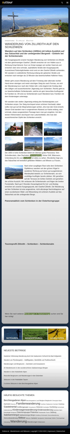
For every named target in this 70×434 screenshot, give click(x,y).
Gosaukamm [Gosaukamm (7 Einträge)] (32, 407)
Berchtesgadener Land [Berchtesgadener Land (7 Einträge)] (33, 400)
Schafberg (27, 158)
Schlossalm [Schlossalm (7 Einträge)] (44, 415)
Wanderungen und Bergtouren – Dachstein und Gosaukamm (24, 364)
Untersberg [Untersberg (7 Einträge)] (7, 422)
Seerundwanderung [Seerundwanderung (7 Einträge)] (53, 415)
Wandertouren (9, 40)
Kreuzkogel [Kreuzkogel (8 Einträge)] (7, 412)
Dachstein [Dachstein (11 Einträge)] (7, 404)
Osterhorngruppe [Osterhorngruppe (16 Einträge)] (23, 412)
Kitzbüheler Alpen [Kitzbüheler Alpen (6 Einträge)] (57, 410)
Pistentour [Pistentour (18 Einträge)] (34, 412)
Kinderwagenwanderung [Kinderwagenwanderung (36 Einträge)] (25, 409)
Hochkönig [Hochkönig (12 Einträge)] (53, 407)
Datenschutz (61, 431)
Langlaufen (57, 334)
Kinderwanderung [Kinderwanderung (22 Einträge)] (45, 410)
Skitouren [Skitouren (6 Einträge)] (28, 418)
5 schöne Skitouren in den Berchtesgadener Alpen (21, 383)
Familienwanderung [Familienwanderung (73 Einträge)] (28, 403)
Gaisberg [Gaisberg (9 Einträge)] (61, 404)
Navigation (67, 2)
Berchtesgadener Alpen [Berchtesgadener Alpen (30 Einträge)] (15, 400)
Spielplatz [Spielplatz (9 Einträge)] (34, 418)
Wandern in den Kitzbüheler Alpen (15, 372)
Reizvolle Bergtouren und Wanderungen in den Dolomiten (23, 376)
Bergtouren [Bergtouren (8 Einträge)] (48, 400)
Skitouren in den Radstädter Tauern (16, 379)
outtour (30, 40)
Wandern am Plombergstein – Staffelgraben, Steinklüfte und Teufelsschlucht (29, 360)
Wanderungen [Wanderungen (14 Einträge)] (32, 422)
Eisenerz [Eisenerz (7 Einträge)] (13, 404)
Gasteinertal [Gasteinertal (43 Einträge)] (10, 406)
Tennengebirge (36, 155)
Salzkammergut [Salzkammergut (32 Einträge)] (11, 415)
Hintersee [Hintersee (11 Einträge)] (39, 407)
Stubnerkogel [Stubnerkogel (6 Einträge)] (48, 418)
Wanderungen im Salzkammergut (37, 314)
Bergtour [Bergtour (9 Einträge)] (42, 400)
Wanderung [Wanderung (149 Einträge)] (18, 421)
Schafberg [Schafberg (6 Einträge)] (38, 415)
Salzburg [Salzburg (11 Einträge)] (53, 412)
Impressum (51, 431)
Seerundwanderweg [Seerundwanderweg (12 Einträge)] (11, 418)
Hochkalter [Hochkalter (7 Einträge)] (46, 407)
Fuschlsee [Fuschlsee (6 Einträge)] (43, 404)
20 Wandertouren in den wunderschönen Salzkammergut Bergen (26, 368)
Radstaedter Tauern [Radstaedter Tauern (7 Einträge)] (44, 412)
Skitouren (13, 334)
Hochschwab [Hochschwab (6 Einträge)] (60, 407)
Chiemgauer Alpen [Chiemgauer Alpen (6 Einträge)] (57, 400)
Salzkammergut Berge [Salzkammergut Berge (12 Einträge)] (27, 415)
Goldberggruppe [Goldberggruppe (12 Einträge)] (22, 407)
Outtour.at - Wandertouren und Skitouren (16, 431)
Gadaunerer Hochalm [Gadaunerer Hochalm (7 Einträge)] (52, 404)
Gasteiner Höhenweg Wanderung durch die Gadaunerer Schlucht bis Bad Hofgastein (32, 356)
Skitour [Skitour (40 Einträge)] (21, 417)
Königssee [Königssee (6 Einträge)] (13, 412)
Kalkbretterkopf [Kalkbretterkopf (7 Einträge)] (8, 410)
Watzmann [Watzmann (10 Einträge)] (41, 422)
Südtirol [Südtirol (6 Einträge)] (54, 418)
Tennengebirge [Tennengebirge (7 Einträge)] (60, 418)
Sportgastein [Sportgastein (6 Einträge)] (41, 418)
